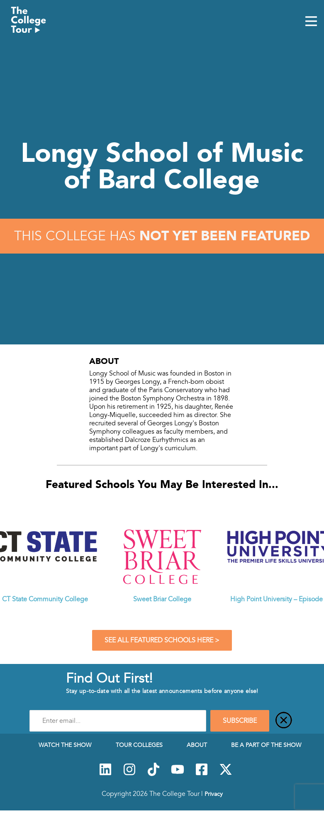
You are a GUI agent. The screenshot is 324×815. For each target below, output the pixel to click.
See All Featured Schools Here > (162, 640)
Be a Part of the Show (266, 745)
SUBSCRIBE (240, 721)
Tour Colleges (139, 745)
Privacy (214, 794)
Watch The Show (65, 745)
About (197, 745)
